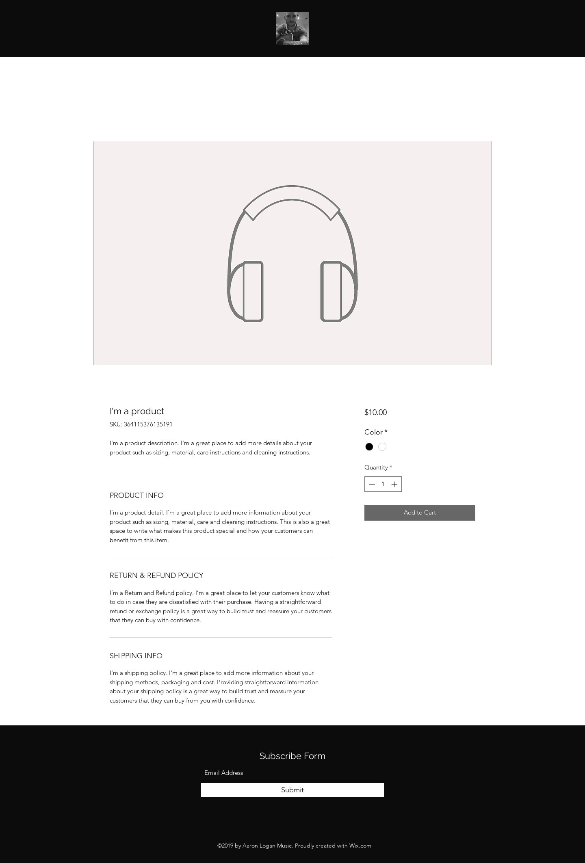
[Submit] (292, 790)
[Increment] (395, 484)
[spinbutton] (383, 484)
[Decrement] (371, 484)
